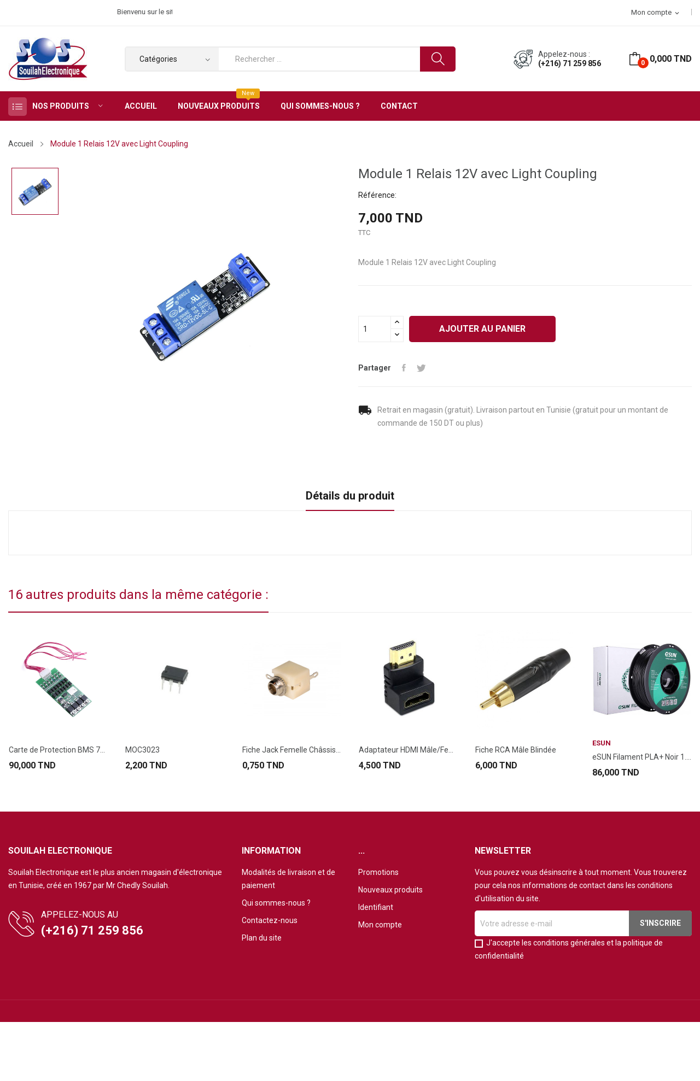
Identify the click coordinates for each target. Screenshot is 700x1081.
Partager (403, 368)
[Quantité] (374, 329)
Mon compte (380, 924)
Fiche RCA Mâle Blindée (515, 749)
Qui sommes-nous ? (276, 902)
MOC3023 (142, 749)
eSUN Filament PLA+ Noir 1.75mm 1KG (641, 757)
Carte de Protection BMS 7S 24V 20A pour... (58, 749)
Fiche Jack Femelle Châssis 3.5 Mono (291, 749)
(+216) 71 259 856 (569, 63)
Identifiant (375, 907)
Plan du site (262, 937)
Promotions (378, 872)
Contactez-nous (270, 920)
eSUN (601, 743)
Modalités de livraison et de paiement (288, 879)
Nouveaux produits (390, 889)
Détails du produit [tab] (350, 495)
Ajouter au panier (482, 329)
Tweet (421, 368)
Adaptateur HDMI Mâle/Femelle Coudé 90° (408, 749)
